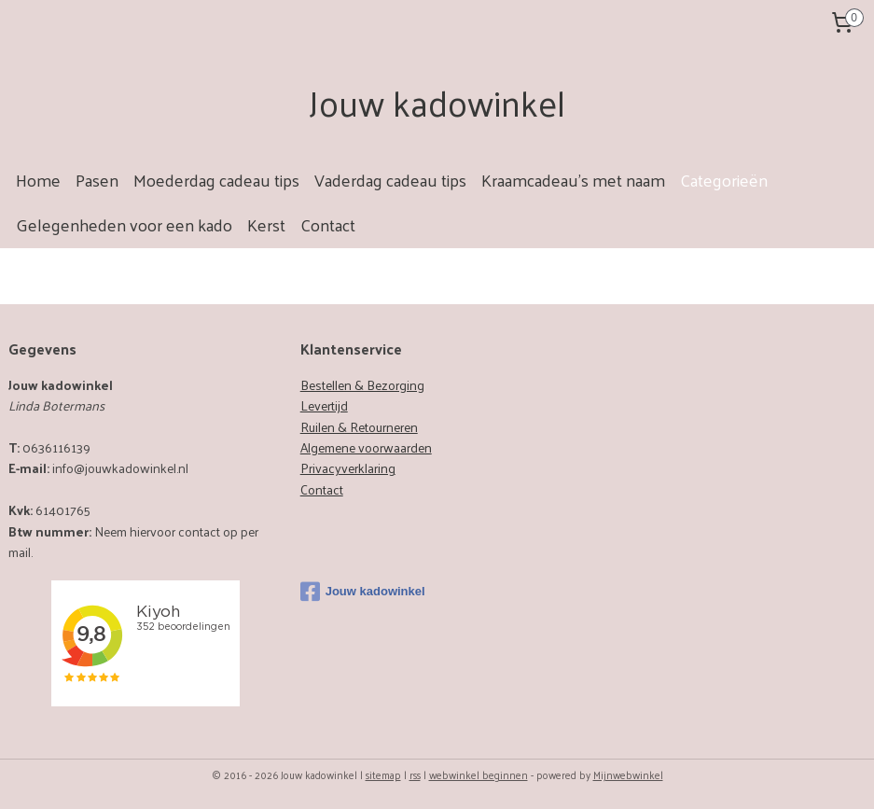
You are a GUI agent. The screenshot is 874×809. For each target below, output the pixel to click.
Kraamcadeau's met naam (573, 179)
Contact (327, 224)
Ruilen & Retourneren (359, 427)
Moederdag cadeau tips (216, 179)
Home (38, 179)
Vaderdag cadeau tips (390, 179)
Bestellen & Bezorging (362, 385)
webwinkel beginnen (478, 774)
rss (415, 774)
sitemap (383, 774)
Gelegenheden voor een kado (124, 224)
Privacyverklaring (347, 468)
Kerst (266, 224)
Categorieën (724, 179)
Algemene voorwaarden (366, 447)
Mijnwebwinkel (628, 774)
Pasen (97, 179)
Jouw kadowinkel (362, 591)
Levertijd (324, 405)
